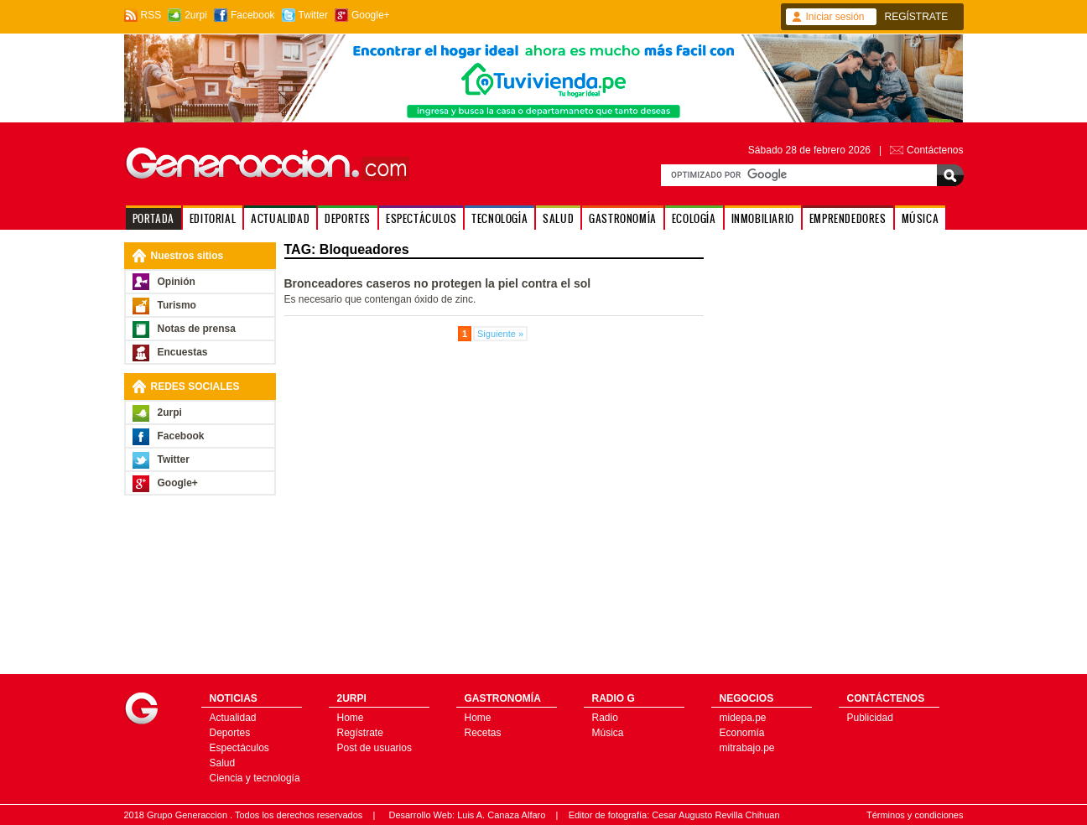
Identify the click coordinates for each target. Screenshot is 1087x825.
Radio (605, 718)
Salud (223, 763)
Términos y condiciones (915, 815)
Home (350, 718)
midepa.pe (743, 718)
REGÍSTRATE (917, 17)
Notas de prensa (197, 329)
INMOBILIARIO (762, 218)
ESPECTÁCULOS (421, 218)
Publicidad (870, 718)
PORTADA (153, 218)
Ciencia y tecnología (255, 778)
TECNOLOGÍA (499, 218)
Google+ (370, 15)
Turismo (177, 305)
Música (608, 733)
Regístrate (360, 733)
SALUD (558, 218)
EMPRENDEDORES (848, 218)
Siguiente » (500, 334)
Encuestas (183, 352)
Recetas (483, 733)
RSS (151, 15)
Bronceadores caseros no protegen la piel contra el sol (437, 283)
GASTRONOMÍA (623, 218)
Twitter (313, 15)
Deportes (230, 733)
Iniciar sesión (835, 17)
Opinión (176, 282)
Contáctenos (935, 150)
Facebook (253, 15)
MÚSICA (920, 218)
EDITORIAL (213, 218)
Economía (742, 733)
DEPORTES (348, 218)
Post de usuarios (374, 748)
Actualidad (233, 718)
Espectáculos (239, 748)
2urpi (196, 15)
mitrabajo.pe (747, 748)
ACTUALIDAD (280, 218)
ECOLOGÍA (694, 218)
